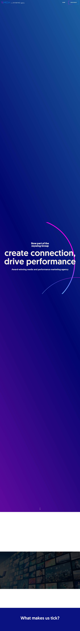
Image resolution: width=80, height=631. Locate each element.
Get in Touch (74, 2)
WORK (63, 2)
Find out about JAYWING (40, 541)
